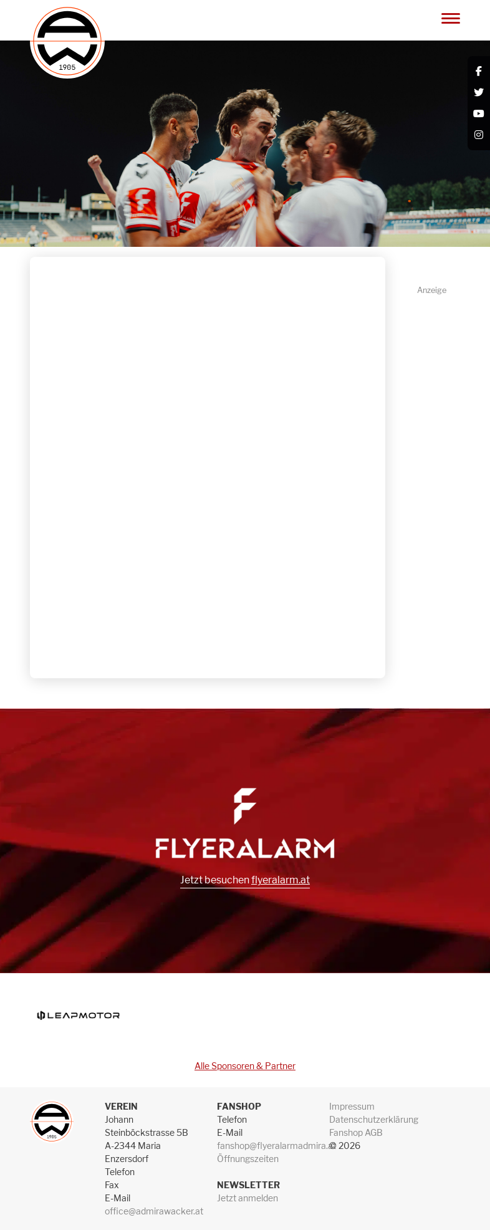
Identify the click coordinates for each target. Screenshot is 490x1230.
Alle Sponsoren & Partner (245, 1065)
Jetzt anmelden (247, 1198)
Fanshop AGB (356, 1132)
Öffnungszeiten (248, 1158)
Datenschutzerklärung (373, 1119)
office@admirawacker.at (154, 1211)
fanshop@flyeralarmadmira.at (276, 1145)
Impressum (352, 1106)
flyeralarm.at (280, 880)
